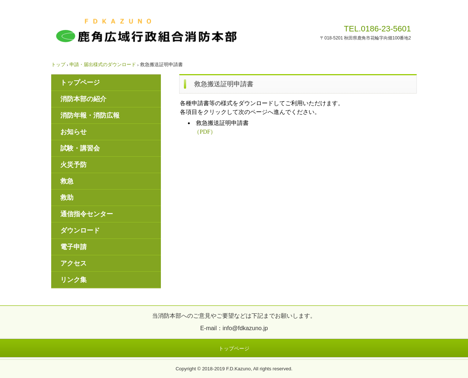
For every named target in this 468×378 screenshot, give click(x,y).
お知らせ (73, 131)
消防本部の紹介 (83, 99)
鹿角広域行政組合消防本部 (145, 31)
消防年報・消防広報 (90, 115)
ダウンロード (80, 230)
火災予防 (73, 164)
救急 (66, 181)
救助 (66, 197)
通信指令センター (86, 214)
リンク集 (73, 279)
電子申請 (73, 247)
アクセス (73, 263)
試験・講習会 (80, 148)
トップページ (80, 82)
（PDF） (205, 132)
